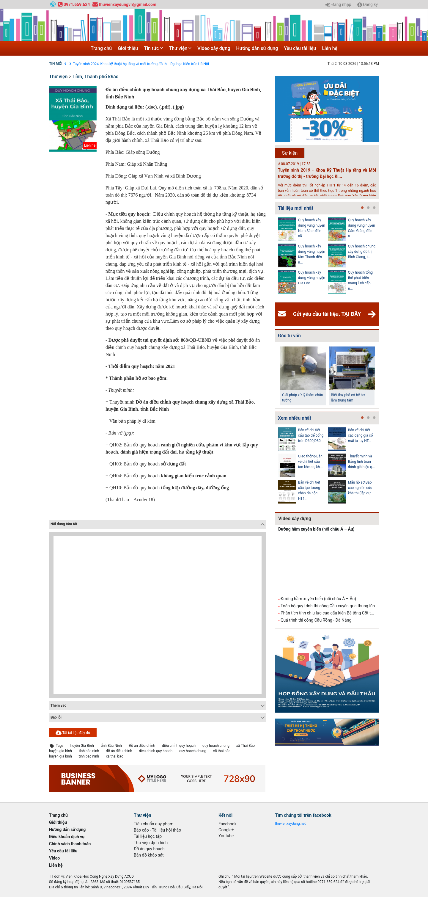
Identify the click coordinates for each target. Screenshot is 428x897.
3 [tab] (374, 208)
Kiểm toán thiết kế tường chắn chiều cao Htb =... (362, 487)
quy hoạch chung (215, 746)
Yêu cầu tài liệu (300, 48)
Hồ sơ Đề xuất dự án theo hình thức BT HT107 (362, 461)
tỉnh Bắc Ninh (111, 746)
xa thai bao (114, 756)
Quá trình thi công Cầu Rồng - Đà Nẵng (316, 620)
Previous (274, 257)
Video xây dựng (213, 48)
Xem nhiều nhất (294, 418)
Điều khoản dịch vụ (88, 64)
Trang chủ (101, 48)
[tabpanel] (303, 256)
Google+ (226, 829)
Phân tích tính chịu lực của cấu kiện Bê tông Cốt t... (327, 613)
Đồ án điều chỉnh (142, 746)
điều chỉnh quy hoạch (179, 746)
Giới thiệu (128, 48)
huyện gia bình (60, 751)
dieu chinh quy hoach (156, 751)
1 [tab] (362, 208)
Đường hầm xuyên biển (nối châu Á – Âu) (316, 529)
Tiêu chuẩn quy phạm (153, 823)
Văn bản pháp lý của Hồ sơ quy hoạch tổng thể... (311, 251)
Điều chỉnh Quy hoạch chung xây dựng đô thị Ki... (361, 225)
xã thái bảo (222, 751)
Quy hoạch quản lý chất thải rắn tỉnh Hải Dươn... (361, 277)
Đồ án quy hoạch (149, 848)
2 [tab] (368, 208)
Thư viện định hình (151, 842)
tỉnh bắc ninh (89, 751)
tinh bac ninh (89, 756)
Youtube (226, 835)
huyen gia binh (60, 756)
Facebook (227, 823)
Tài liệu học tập (148, 836)
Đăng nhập (338, 4)
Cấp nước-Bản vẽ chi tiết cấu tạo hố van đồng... (311, 435)
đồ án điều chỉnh (119, 751)
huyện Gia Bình (82, 746)
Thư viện (180, 48)
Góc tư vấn (289, 335)
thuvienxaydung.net (290, 823)
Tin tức (153, 48)
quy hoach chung (192, 751)
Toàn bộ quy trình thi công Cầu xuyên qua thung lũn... (329, 605)
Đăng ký (367, 4)
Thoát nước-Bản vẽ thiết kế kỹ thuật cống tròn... (311, 461)
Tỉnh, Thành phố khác (95, 76)
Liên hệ (329, 48)
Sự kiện (290, 153)
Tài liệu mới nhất (295, 208)
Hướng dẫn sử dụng (257, 48)
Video (54, 858)
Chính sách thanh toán (70, 843)
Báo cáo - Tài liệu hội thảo (157, 830)
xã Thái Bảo (245, 746)
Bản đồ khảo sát (149, 855)
